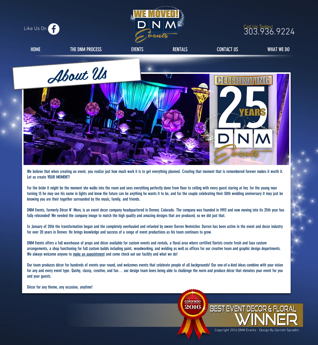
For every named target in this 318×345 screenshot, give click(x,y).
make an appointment (89, 254)
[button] (76, 74)
